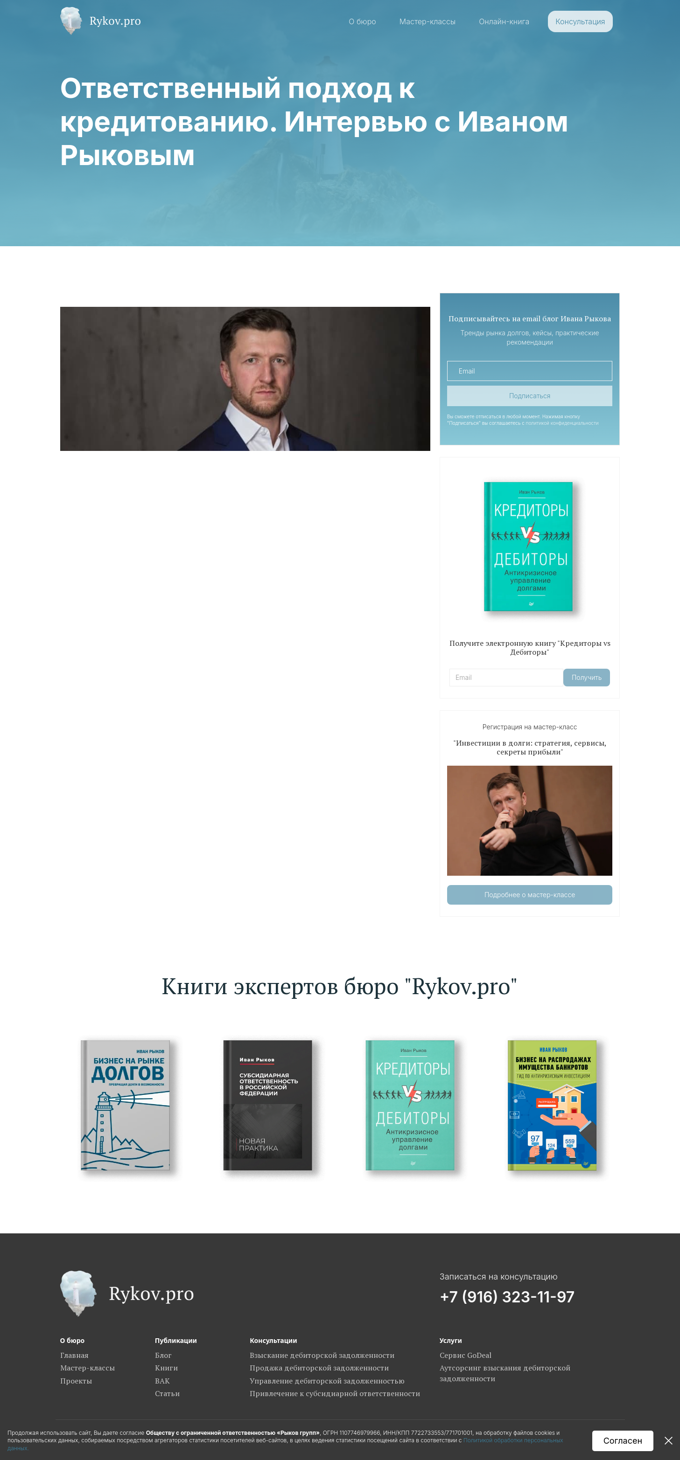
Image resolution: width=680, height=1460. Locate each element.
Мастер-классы (428, 21)
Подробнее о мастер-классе (529, 895)
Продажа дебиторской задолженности (319, 1368)
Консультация (580, 21)
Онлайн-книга (504, 21)
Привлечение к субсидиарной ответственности (335, 1393)
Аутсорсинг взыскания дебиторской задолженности (505, 1373)
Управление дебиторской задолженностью (327, 1381)
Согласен (622, 1441)
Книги (166, 1368)
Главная (74, 1355)
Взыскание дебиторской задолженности (322, 1355)
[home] (100, 21)
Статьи (167, 1393)
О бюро (362, 21)
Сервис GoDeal (465, 1355)
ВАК (162, 1381)
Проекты (76, 1381)
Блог (163, 1355)
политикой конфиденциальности (562, 423)
